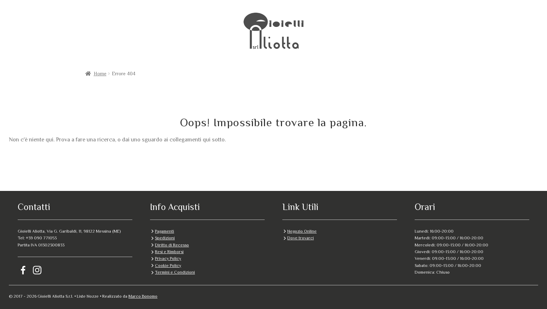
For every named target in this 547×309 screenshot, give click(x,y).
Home (100, 73)
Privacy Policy (168, 258)
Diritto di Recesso (172, 245)
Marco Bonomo (142, 296)
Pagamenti (164, 231)
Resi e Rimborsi (169, 251)
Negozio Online (302, 231)
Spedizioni (165, 237)
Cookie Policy (168, 265)
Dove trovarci (300, 237)
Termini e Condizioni (175, 272)
